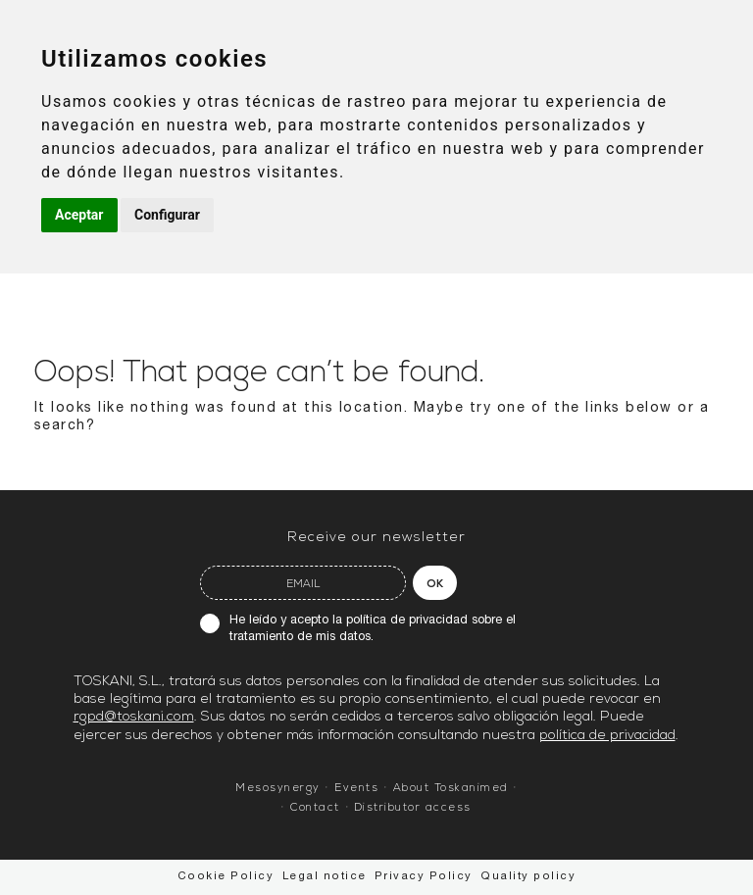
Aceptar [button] (79, 215)
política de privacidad (407, 621)
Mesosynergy (278, 788)
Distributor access (413, 808)
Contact (315, 808)
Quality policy (528, 876)
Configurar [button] (167, 215)
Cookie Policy (226, 876)
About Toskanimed (451, 788)
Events (356, 788)
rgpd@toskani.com (134, 717)
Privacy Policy (424, 876)
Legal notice (324, 876)
